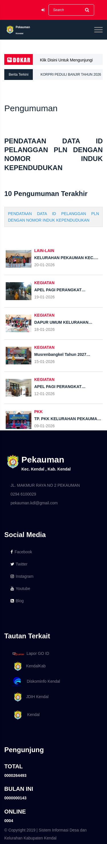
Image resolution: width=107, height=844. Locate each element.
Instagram (22, 576)
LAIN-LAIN (44, 251)
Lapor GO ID (30, 653)
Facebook (21, 552)
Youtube (20, 588)
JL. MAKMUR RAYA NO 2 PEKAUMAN (45, 485)
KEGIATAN (44, 283)
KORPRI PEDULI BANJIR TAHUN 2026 (71, 75)
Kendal (25, 715)
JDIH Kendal (30, 697)
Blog (17, 601)
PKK (38, 412)
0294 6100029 (23, 494)
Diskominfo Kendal (36, 682)
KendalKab (28, 666)
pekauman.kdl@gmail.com (34, 503)
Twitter (19, 564)
